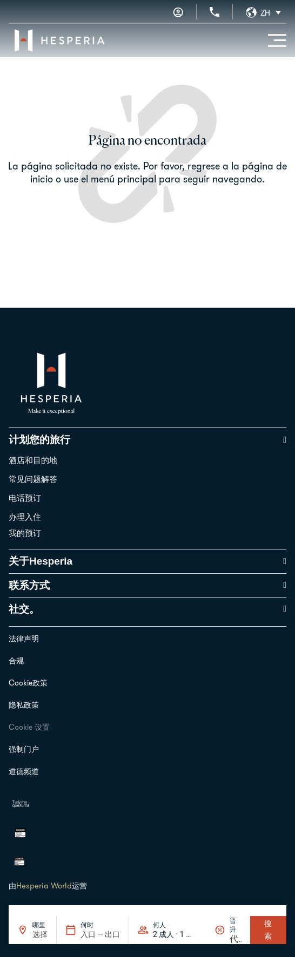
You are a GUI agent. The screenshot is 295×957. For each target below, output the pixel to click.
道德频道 (24, 771)
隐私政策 (24, 705)
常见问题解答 (33, 479)
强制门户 (24, 749)
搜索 (268, 929)
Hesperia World (44, 885)
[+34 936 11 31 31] (214, 12)
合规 (16, 661)
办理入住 (25, 517)
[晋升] (235, 939)
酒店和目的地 (33, 460)
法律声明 (24, 638)
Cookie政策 (28, 683)
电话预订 (25, 498)
